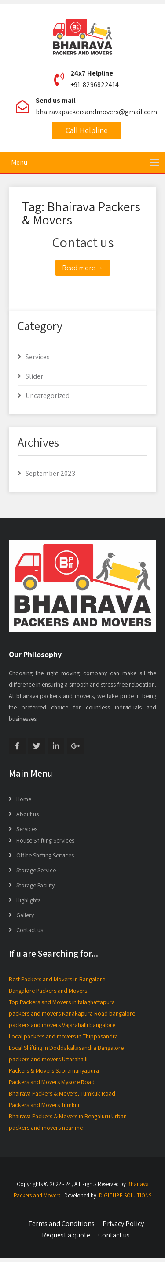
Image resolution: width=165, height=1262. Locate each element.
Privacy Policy (123, 1223)
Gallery (25, 915)
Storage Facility (35, 885)
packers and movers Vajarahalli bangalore (62, 1025)
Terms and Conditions (61, 1223)
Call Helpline (87, 130)
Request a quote (66, 1235)
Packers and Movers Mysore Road (52, 1082)
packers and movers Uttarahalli (48, 1059)
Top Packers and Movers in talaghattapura (62, 1002)
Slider (34, 376)
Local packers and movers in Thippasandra (63, 1036)
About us (27, 814)
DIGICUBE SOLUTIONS (125, 1195)
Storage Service (36, 870)
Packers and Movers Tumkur (44, 1105)
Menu (19, 162)
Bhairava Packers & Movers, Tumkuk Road (62, 1093)
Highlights (28, 900)
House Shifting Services (45, 840)
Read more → (82, 267)
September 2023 (50, 473)
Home (23, 799)
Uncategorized (48, 395)
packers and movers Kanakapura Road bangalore (72, 1013)
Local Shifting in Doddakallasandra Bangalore (66, 1048)
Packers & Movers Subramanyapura (54, 1070)
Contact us (83, 242)
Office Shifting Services (45, 855)
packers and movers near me (46, 1128)
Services (38, 357)
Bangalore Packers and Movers (48, 990)
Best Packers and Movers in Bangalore (57, 979)
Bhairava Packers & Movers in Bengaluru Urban (68, 1116)
